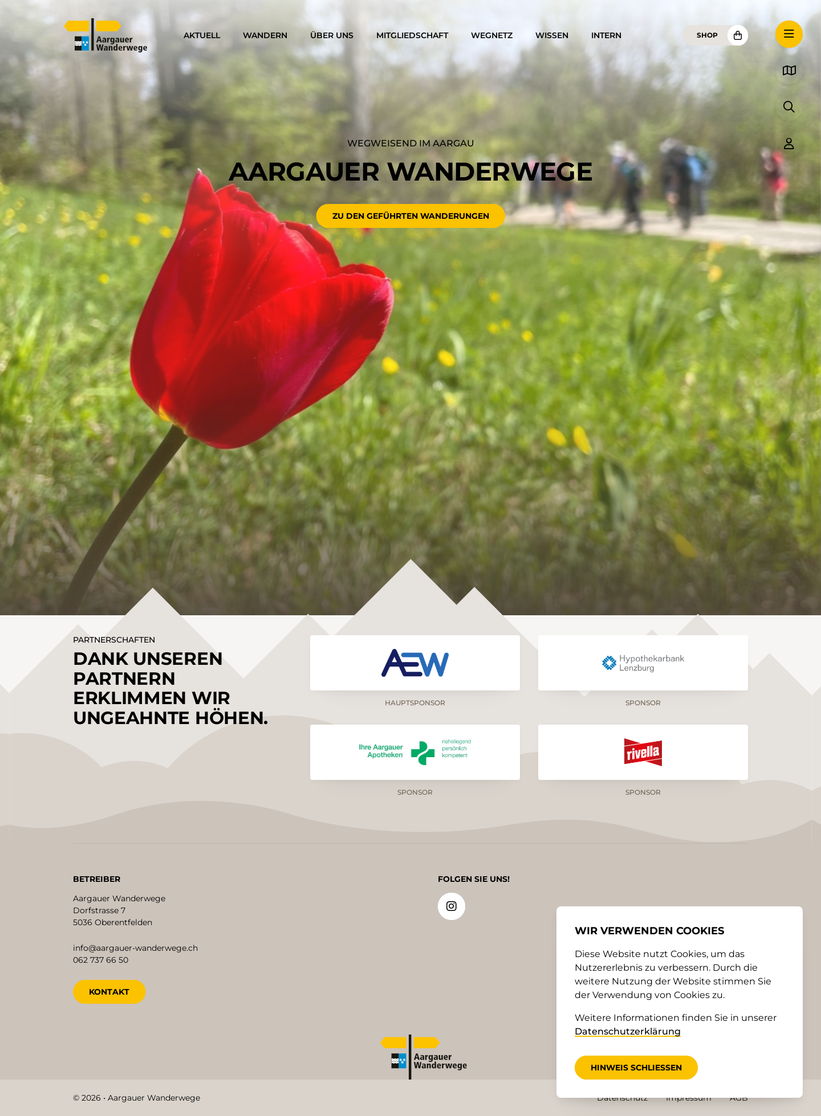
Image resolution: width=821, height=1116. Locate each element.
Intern (606, 35)
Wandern (265, 35)
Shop (707, 35)
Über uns (331, 35)
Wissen (551, 35)
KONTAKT (109, 991)
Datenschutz (622, 1098)
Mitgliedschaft (412, 35)
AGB (739, 1098)
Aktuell (202, 35)
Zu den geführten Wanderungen (410, 216)
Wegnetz (492, 35)
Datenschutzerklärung (628, 1031)
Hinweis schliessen (636, 1067)
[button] (789, 34)
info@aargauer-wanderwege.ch (135, 947)
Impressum (689, 1098)
